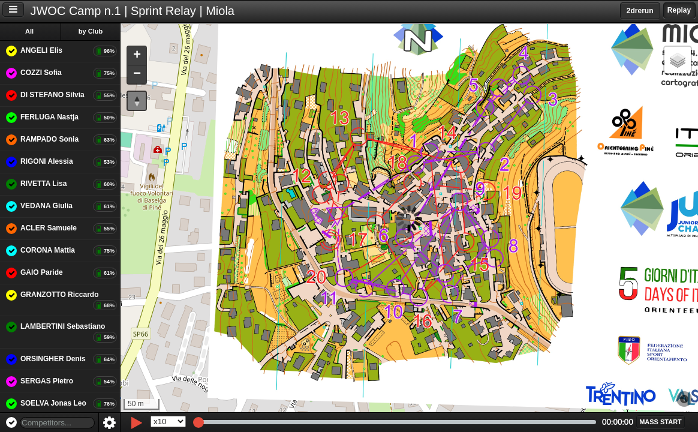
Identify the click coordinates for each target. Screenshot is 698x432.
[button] (137, 56)
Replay (679, 10)
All (29, 31)
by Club (91, 31)
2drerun (640, 11)
